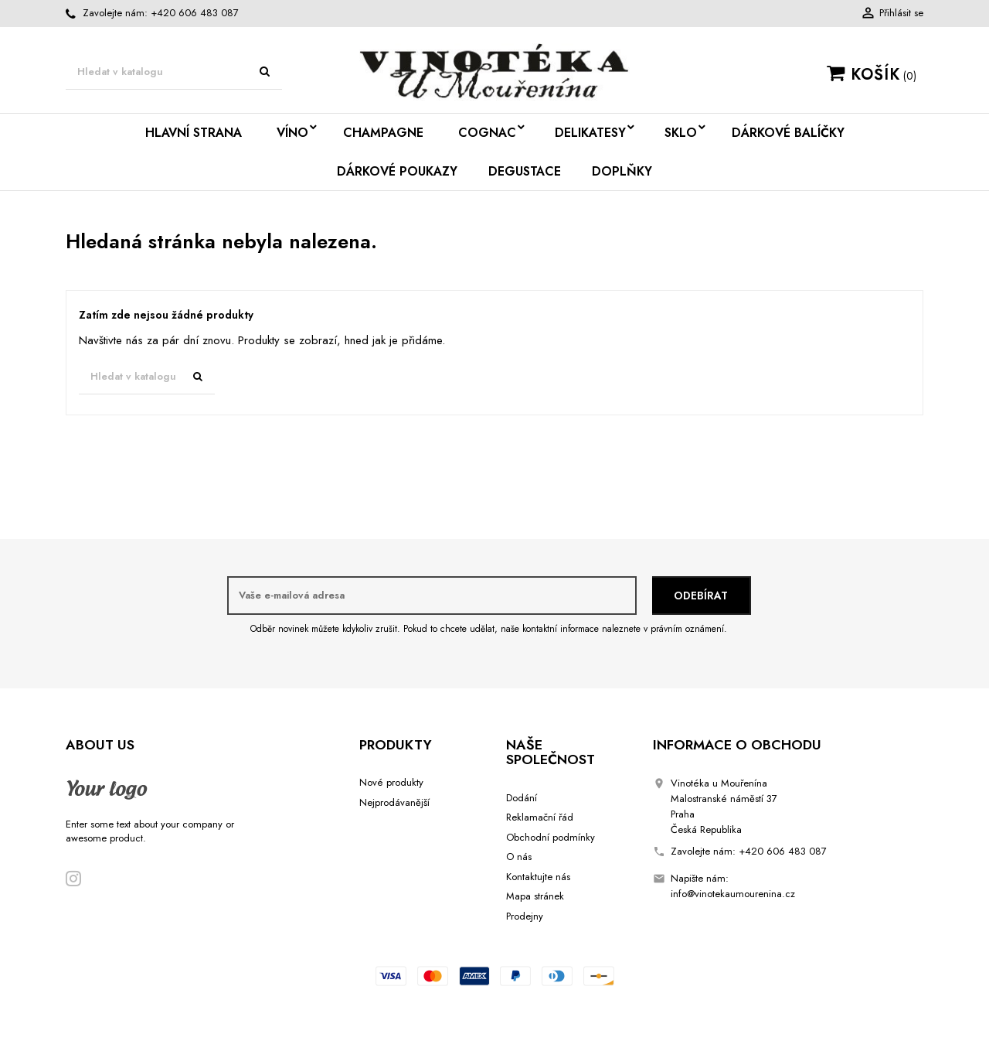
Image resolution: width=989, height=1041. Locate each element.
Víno (292, 133)
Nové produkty (391, 782)
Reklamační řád (539, 817)
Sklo (680, 133)
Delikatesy (590, 133)
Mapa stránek (535, 896)
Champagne (383, 133)
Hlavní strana (193, 133)
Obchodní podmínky (550, 837)
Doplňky (622, 171)
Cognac (487, 133)
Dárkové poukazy (397, 171)
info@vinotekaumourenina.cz (733, 893)
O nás (519, 856)
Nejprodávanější (394, 802)
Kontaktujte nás (538, 876)
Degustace (524, 171)
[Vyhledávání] (174, 72)
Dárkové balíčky (788, 133)
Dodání (521, 797)
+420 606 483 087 (195, 12)
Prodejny (524, 916)
